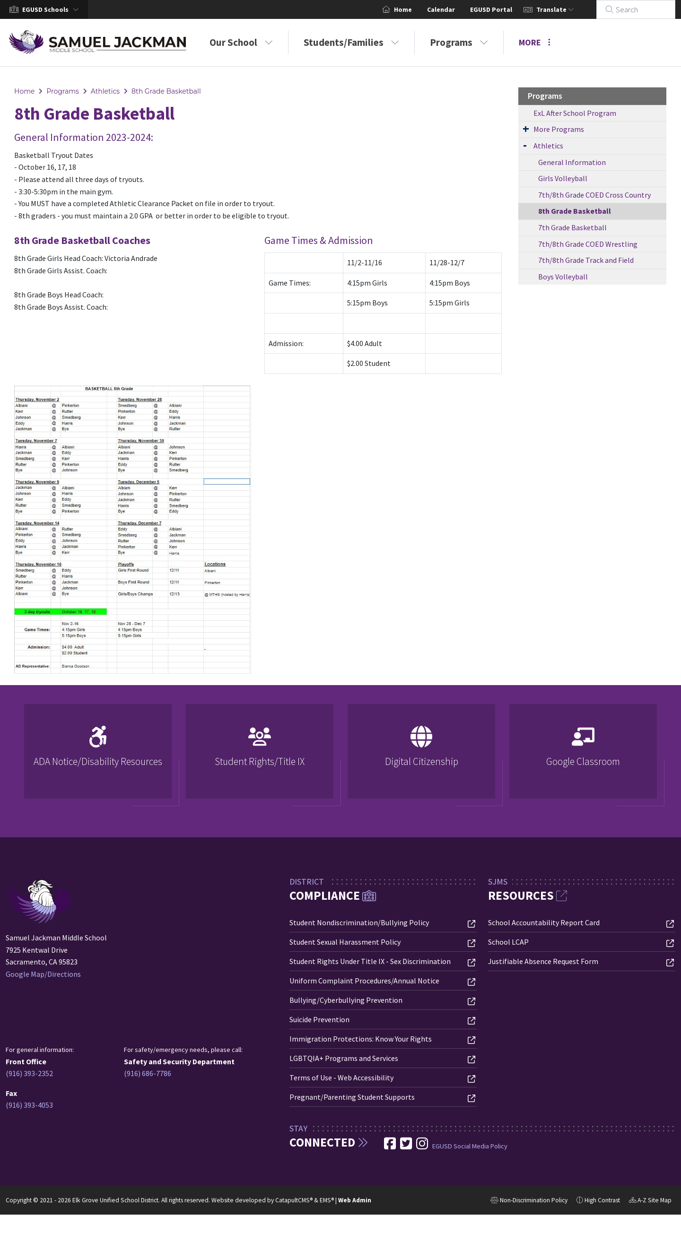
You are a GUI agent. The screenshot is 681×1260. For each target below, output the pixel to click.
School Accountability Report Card (544, 922)
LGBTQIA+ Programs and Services (343, 1058)
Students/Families (351, 42)
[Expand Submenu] (526, 128)
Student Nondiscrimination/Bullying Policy (359, 922)
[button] (52, 9)
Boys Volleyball (563, 276)
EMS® (327, 1200)
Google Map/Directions (43, 974)
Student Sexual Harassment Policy (345, 942)
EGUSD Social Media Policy (469, 1146)
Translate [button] (566, 9)
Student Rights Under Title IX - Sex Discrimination (370, 961)
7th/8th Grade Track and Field (586, 260)
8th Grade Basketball (166, 91)
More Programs (558, 129)
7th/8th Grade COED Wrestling (587, 244)
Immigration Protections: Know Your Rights (360, 1038)
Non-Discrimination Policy (529, 1201)
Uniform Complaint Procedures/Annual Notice (364, 980)
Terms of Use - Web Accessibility (341, 1077)
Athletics (105, 91)
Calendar (452, 9)
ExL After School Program (574, 113)
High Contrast (602, 1200)
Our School (241, 42)
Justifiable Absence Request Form (543, 961)
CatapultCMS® (294, 1200)
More (534, 42)
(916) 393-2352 (29, 1073)
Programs (459, 42)
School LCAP (508, 942)
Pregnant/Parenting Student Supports (352, 1097)
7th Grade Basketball (572, 227)
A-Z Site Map (650, 1201)
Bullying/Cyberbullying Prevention (345, 1000)
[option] (98, 755)
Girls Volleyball (562, 178)
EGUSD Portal (502, 9)
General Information (572, 162)
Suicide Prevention (319, 1019)
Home (414, 9)
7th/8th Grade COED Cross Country (594, 195)
